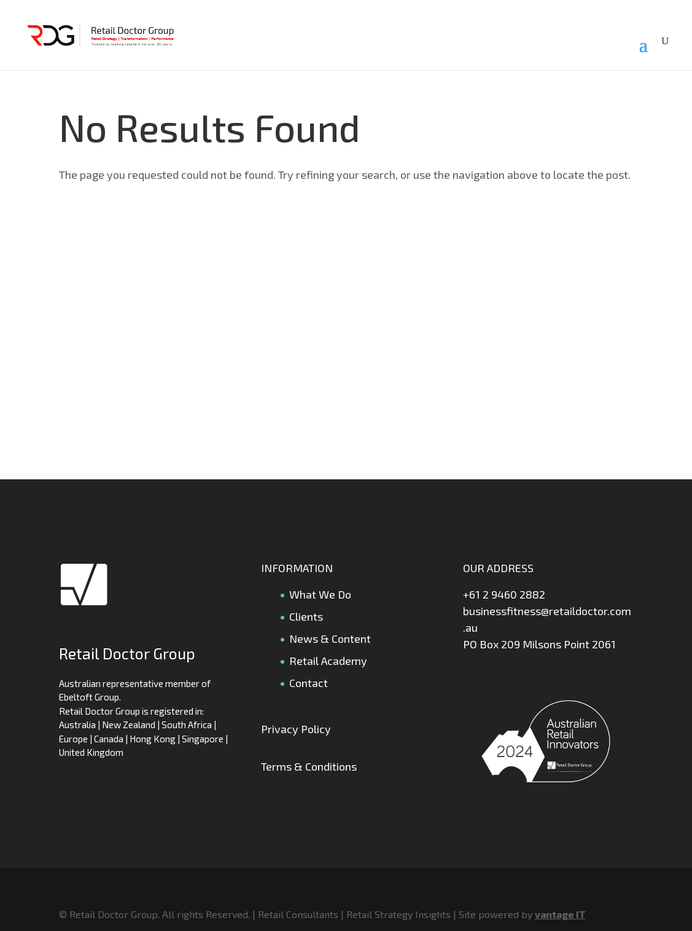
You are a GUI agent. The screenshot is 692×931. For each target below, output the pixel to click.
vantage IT (560, 914)
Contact (308, 682)
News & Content (330, 638)
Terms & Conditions (309, 766)
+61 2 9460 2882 (504, 594)
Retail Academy (328, 660)
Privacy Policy (296, 729)
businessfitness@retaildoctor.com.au (547, 619)
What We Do (320, 594)
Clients (306, 616)
